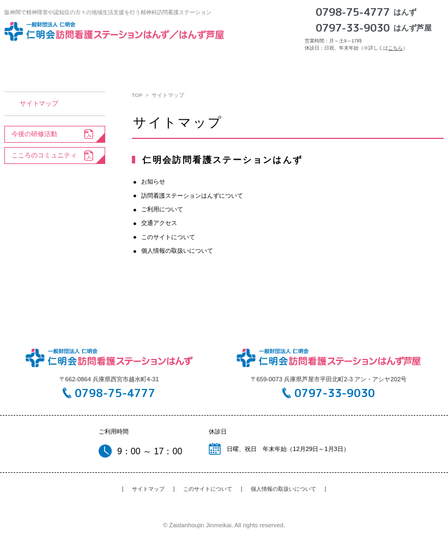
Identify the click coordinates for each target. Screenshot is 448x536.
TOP (137, 95)
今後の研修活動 (34, 134)
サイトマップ (39, 103)
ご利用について (257, 62)
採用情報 (389, 62)
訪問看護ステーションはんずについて (153, 62)
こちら (395, 48)
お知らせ (58, 62)
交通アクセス (328, 62)
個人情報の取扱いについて (177, 250)
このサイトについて (168, 237)
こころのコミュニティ (44, 155)
